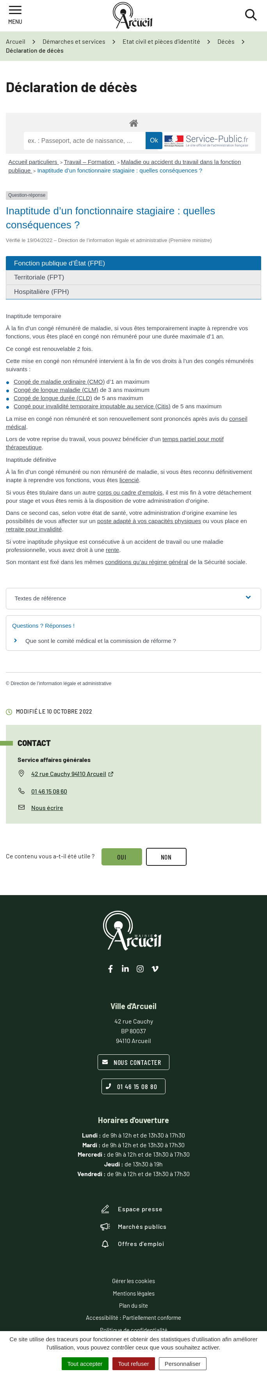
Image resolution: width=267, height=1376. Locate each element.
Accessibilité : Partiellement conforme (133, 1317)
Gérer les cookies (133, 1280)
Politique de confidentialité (133, 1329)
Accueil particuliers (34, 161)
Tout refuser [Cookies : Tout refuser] (133, 1363)
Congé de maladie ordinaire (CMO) (59, 381)
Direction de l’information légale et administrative (61, 683)
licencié (129, 480)
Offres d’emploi (132, 1244)
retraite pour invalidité (34, 529)
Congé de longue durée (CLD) (53, 398)
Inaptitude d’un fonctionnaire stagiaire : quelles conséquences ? (119, 170)
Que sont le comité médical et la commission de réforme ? (100, 640)
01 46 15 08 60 (49, 791)
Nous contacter (132, 1062)
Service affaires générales (54, 759)
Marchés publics (133, 1226)
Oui (121, 857)
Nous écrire (47, 807)
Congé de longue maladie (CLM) (56, 389)
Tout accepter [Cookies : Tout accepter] (85, 1363)
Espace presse (131, 1209)
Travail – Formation (90, 161)
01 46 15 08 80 (131, 1086)
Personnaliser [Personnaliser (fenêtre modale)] (183, 1363)
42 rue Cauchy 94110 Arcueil (72, 773)
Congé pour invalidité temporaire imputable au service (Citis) (92, 406)
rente (112, 549)
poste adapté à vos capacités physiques (149, 521)
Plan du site (133, 1305)
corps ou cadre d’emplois (129, 492)
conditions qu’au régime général (146, 562)
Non (166, 857)
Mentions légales (134, 1293)
